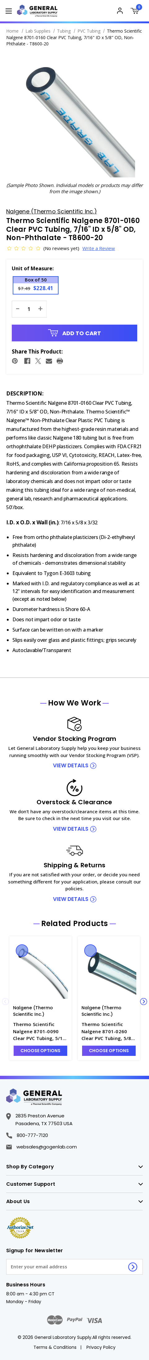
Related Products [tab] (74, 924)
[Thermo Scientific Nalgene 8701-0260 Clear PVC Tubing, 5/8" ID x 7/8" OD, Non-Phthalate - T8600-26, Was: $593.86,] (108, 971)
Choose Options (40, 1050)
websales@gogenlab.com (41, 1146)
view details (70, 765)
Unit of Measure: (33, 268)
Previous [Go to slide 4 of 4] (5, 1001)
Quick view (22, 950)
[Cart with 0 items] (136, 12)
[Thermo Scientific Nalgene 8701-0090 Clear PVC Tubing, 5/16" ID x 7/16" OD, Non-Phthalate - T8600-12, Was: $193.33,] (40, 971)
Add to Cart (74, 333)
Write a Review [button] (92, 248)
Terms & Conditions (55, 1347)
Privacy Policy (101, 1347)
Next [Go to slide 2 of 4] (143, 1001)
